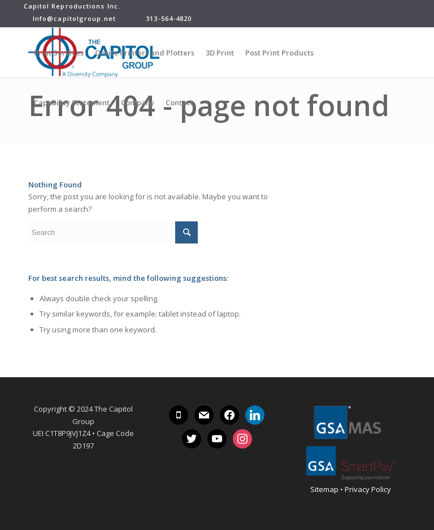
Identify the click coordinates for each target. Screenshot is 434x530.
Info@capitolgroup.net (70, 18)
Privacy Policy (368, 489)
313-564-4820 (168, 18)
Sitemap (324, 489)
